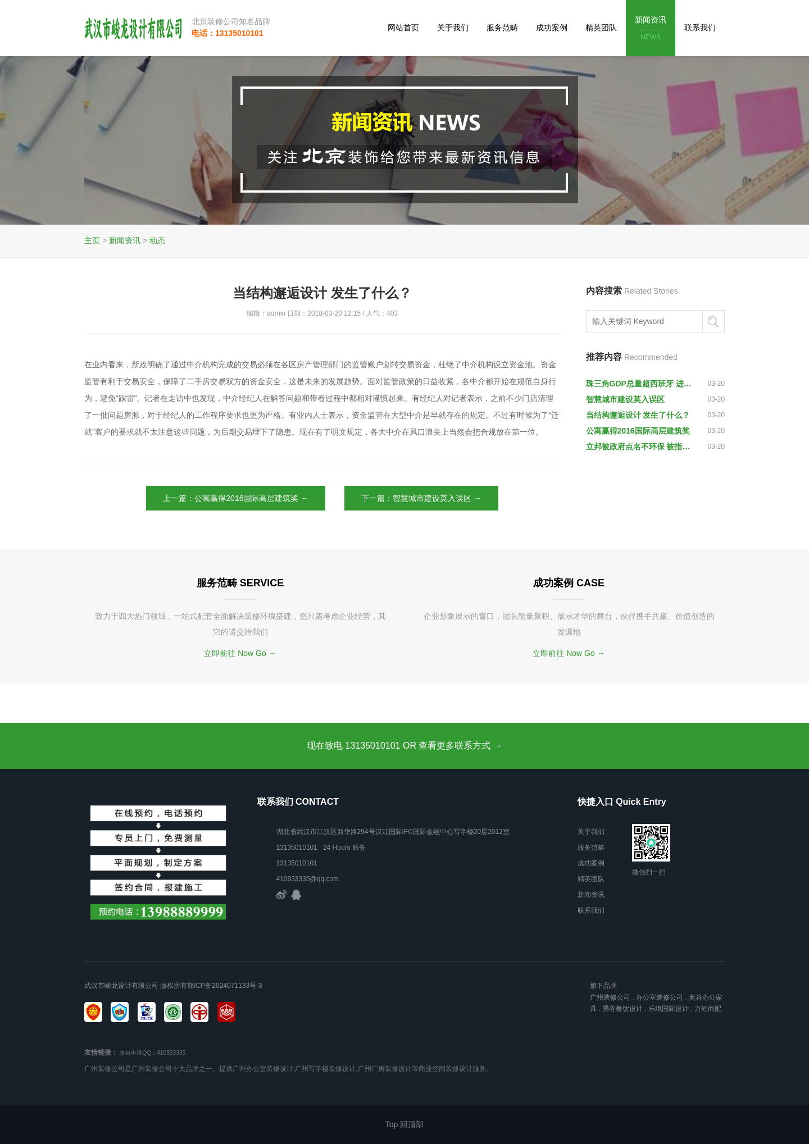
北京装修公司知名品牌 (231, 21)
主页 (92, 240)
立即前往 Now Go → (240, 653)
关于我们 (453, 27)
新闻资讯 (650, 29)
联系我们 (700, 27)
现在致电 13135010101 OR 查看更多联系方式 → (404, 745)
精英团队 (601, 27)
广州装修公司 (610, 997)
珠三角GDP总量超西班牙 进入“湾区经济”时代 (641, 383)
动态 (157, 240)
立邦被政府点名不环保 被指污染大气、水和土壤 (641, 446)
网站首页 (403, 27)
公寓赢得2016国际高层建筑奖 (638, 430)
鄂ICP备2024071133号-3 (224, 986)
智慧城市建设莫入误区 (625, 399)
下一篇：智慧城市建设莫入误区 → (421, 498)
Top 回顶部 (404, 1124)
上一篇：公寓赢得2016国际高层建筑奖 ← (235, 498)
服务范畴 (502, 27)
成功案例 (551, 27)
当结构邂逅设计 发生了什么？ (638, 415)
